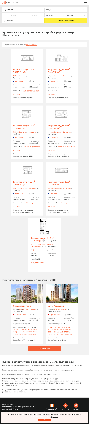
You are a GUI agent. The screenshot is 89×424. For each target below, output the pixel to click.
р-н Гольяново (63, 309)
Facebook (76, 409)
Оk (44, 420)
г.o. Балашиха (21, 76)
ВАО (20, 309)
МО (14, 76)
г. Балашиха (31, 76)
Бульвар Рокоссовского (23, 315)
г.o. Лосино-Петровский (42, 244)
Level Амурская (56, 306)
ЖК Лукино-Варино (37, 263)
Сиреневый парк (22, 306)
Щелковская (19, 81)
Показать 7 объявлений (65, 21)
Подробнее (54, 417)
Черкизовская (54, 315)
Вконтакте (65, 409)
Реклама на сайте (52, 409)
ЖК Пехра (16, 94)
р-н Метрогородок (30, 309)
